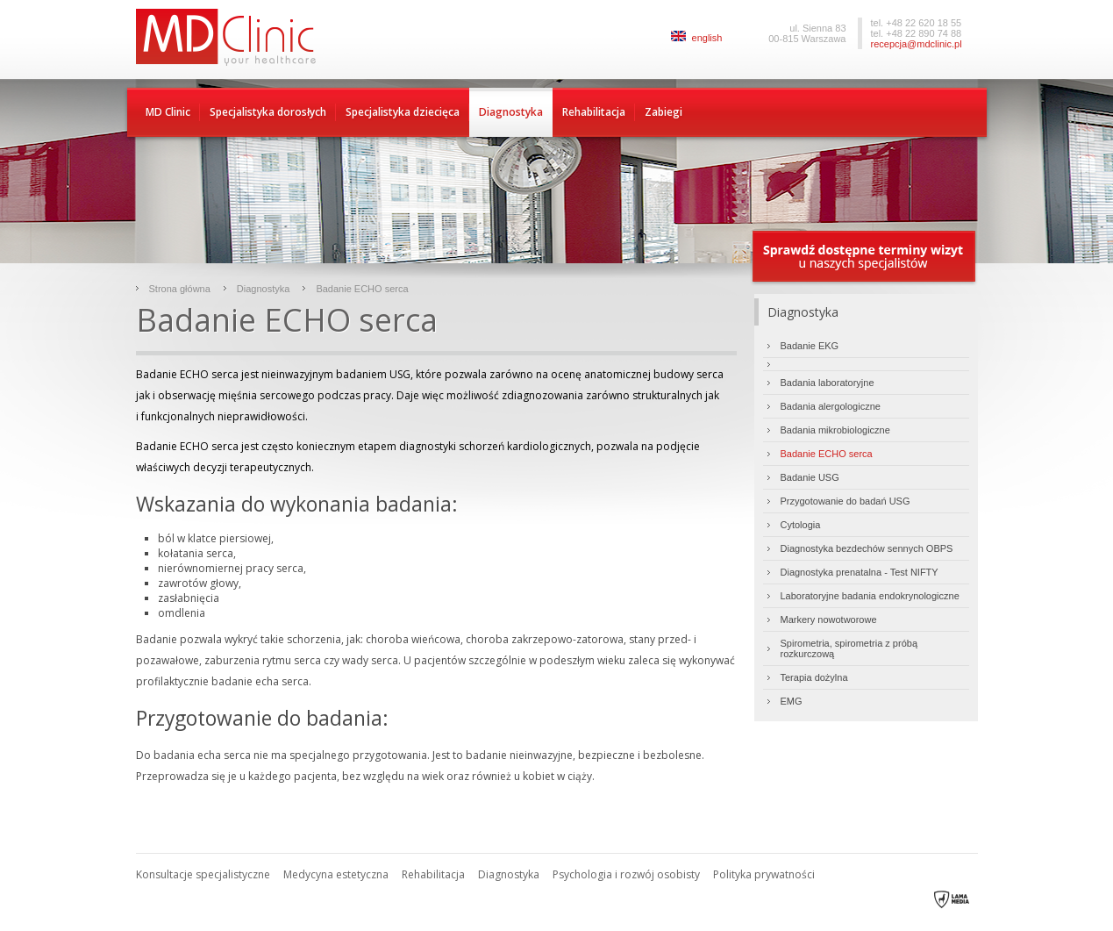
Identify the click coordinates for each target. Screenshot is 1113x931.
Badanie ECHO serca (362, 288)
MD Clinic (168, 111)
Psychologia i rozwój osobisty (626, 874)
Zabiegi (663, 111)
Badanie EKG (810, 345)
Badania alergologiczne (831, 406)
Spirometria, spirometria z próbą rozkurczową (849, 648)
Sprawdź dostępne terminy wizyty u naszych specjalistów (864, 257)
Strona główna (179, 288)
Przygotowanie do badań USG (845, 501)
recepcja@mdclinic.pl (916, 44)
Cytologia (801, 524)
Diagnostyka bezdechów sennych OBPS (867, 548)
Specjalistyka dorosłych (268, 111)
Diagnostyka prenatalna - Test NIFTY (859, 572)
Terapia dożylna (814, 677)
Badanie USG (810, 477)
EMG (792, 701)
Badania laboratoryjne (827, 382)
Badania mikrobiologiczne (835, 430)
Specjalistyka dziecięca (403, 111)
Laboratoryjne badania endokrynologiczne (870, 596)
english (697, 37)
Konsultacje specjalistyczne (203, 874)
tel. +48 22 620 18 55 (916, 23)
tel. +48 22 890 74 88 (916, 33)
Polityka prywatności (764, 874)
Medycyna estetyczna (336, 874)
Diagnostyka (511, 111)
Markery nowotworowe (829, 619)
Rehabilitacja (593, 111)
